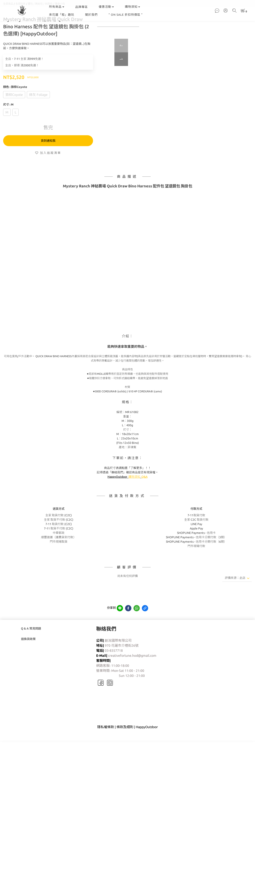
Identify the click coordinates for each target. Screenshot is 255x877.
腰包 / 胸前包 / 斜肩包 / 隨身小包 (46, 24)
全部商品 (8, 24)
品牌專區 (81, 7)
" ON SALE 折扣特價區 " (126, 14)
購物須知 (132, 6)
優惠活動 (106, 6)
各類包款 (21, 24)
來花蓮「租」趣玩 (61, 14)
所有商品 (56, 6)
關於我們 (91, 14)
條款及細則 (124, 748)
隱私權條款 (105, 748)
